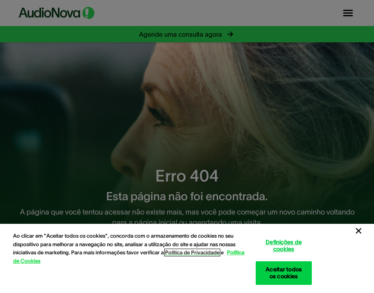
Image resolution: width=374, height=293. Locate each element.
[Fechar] (358, 231)
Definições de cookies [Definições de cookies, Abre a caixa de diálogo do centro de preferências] (283, 245)
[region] (187, 258)
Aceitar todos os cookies (283, 273)
